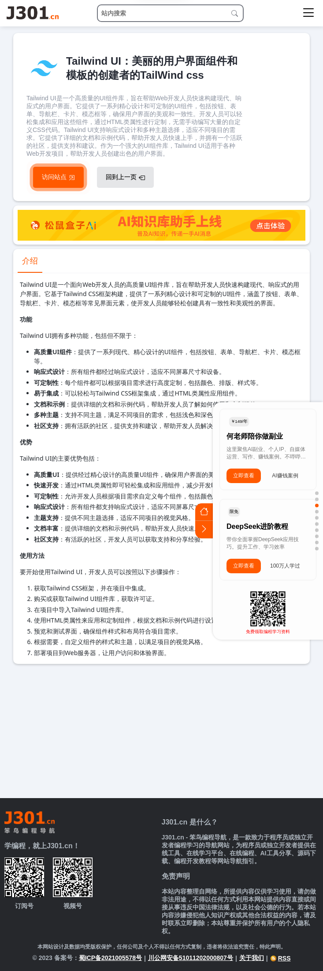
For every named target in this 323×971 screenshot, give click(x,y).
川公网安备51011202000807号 (190, 957)
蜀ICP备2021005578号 (110, 957)
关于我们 (251, 957)
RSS (280, 958)
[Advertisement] (161, 729)
